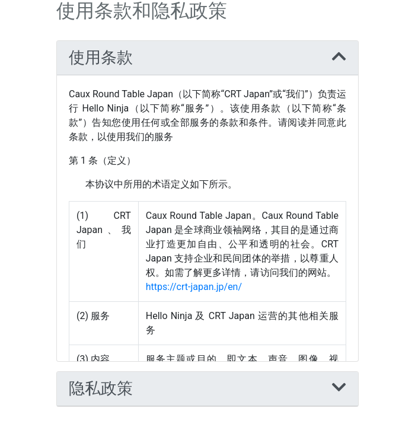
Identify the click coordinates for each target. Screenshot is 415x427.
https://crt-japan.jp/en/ (194, 286)
